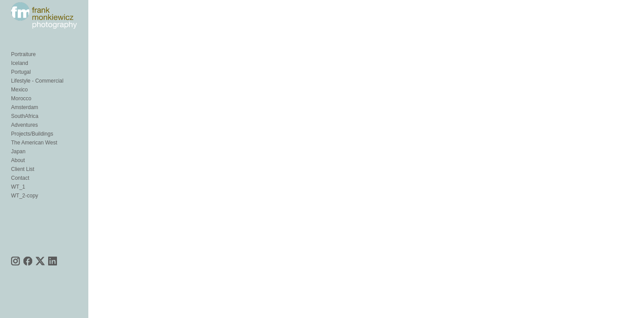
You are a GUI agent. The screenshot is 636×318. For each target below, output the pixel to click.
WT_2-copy (24, 211)
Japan (18, 167)
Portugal (21, 87)
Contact (20, 193)
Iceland (19, 79)
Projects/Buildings (32, 149)
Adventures (24, 140)
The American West (34, 158)
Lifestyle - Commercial (37, 96)
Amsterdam (24, 123)
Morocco (21, 114)
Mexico (19, 105)
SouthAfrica (24, 132)
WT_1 (18, 202)
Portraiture (23, 70)
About (18, 176)
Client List (22, 185)
